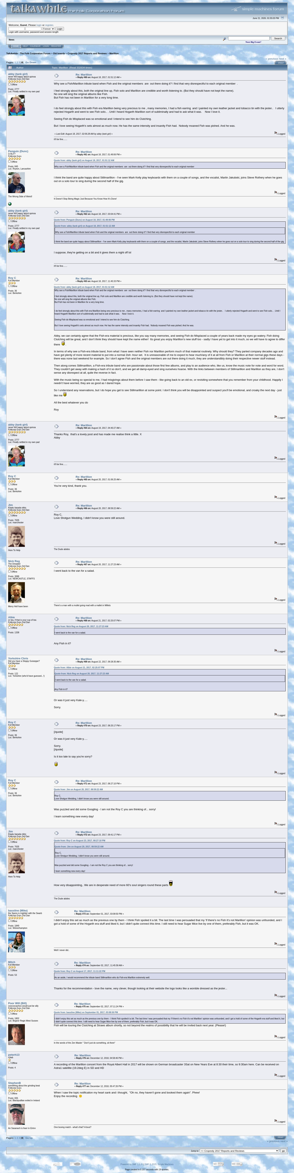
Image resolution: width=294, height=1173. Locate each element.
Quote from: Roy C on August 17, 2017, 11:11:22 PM (79, 971)
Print (281, 63)
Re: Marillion (84, 74)
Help (25, 46)
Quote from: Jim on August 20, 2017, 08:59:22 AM (78, 789)
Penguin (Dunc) (18, 151)
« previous (272, 58)
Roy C (12, 277)
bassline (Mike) (18, 910)
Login (46, 46)
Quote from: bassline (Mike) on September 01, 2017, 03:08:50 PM (86, 1012)
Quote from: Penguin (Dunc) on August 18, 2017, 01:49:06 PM (84, 220)
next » (282, 58)
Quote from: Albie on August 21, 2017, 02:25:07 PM (79, 667)
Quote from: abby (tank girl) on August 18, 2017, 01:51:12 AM (84, 160)
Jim (10, 505)
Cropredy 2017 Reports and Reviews (87, 53)
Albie (11, 617)
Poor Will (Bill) (17, 1003)
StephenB (14, 1083)
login (39, 25)
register (49, 25)
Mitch (11, 962)
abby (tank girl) (18, 74)
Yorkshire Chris (18, 658)
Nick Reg (14, 561)
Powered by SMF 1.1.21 (132, 1164)
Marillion (114, 53)
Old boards (59, 53)
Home (16, 46)
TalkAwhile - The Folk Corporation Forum (28, 53)
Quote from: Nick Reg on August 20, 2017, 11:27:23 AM (81, 626)
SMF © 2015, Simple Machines (159, 1164)
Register (56, 46)
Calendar (35, 46)
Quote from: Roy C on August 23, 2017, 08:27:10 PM (79, 840)
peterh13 (13, 1054)
